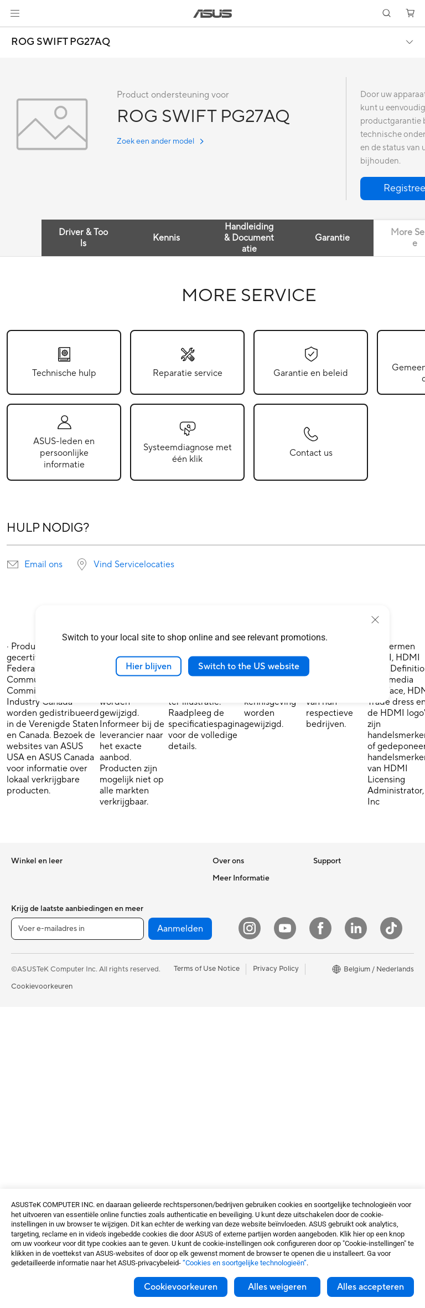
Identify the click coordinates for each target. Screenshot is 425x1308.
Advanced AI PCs (341, 944)
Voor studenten (36, 944)
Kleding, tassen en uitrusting (139, 1092)
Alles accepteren (370, 1286)
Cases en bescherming (146, 1112)
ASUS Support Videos (248, 1028)
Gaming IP (126, 1179)
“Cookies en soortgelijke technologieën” (245, 1263)
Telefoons (26, 995)
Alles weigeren (277, 1286)
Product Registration (246, 1044)
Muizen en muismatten (146, 1054)
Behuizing (126, 877)
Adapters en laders (140, 1129)
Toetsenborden (134, 1037)
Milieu (323, 894)
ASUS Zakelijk (336, 978)
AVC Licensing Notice (348, 1011)
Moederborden (36, 1162)
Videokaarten (33, 1179)
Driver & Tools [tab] (83, 238)
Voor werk (28, 911)
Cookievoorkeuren (180, 1286)
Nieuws (224, 911)
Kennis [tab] (166, 237)
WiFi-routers (130, 978)
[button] (15, 13)
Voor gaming (32, 961)
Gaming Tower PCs (42, 1079)
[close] (375, 619)
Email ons (43, 564)
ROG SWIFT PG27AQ (60, 42)
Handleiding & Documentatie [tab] (249, 238)
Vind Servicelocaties (134, 564)
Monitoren (28, 1112)
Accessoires (30, 1011)
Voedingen (127, 911)
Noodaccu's (129, 1162)
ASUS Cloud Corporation (254, 944)
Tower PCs (28, 1062)
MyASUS (227, 1077)
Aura (321, 1061)
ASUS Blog (331, 1028)
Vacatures (228, 977)
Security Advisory (241, 1061)
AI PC (322, 928)
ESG (320, 877)
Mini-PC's (27, 1095)
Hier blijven (149, 665)
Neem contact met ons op (254, 1011)
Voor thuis (28, 894)
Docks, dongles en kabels (151, 1146)
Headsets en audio (140, 1070)
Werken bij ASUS (240, 894)
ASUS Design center (346, 961)
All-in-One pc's (35, 1045)
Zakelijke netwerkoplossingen (142, 999)
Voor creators (33, 928)
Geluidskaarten (134, 927)
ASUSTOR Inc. (236, 927)
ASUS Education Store (350, 994)
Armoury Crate (337, 1044)
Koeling (122, 894)
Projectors (28, 1128)
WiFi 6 (120, 961)
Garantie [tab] (332, 237)
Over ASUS (231, 877)
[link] (212, 13)
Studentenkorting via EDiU (357, 1077)
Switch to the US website (248, 665)
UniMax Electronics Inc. (250, 960)
